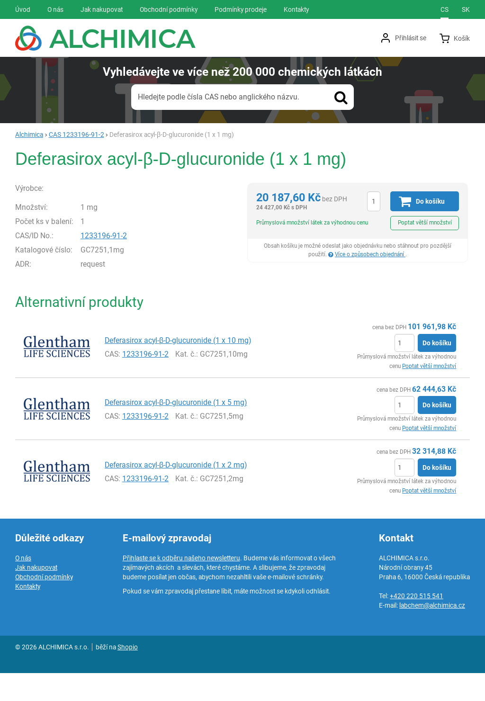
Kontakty (27, 614)
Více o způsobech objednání (370, 254)
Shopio (127, 675)
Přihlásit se (410, 38)
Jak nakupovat (36, 595)
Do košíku (436, 371)
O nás (23, 586)
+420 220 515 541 (416, 624)
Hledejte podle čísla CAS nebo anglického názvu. (218, 96)
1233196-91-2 (127, 268)
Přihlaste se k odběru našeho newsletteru (181, 586)
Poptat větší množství (425, 222)
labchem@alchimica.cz (432, 633)
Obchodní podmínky (44, 605)
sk (466, 9)
